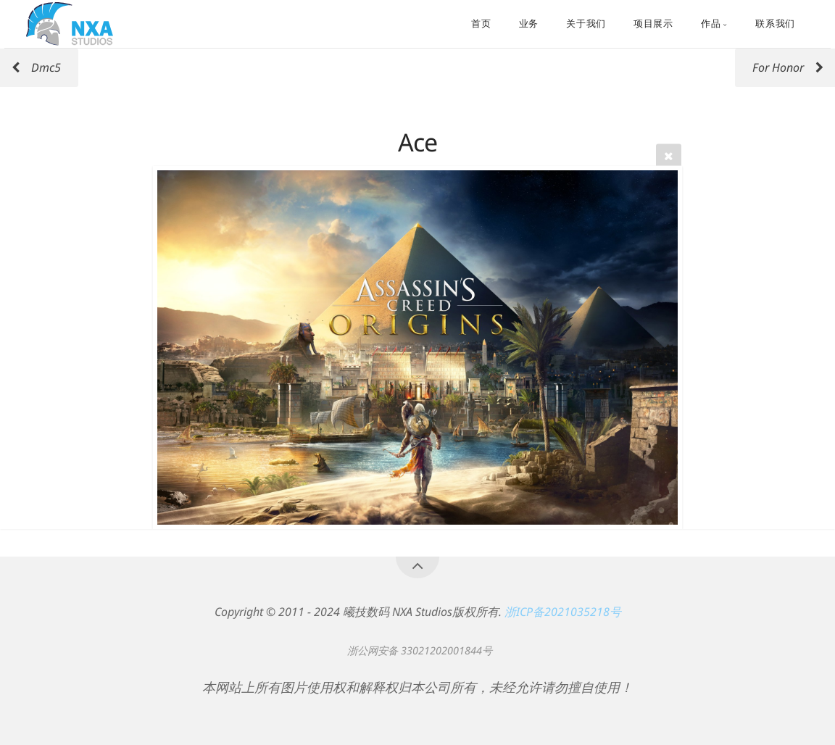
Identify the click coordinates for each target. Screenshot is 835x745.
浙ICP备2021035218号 (562, 612)
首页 (481, 23)
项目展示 (653, 23)
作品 (710, 23)
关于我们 (586, 23)
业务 (529, 23)
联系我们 (775, 23)
